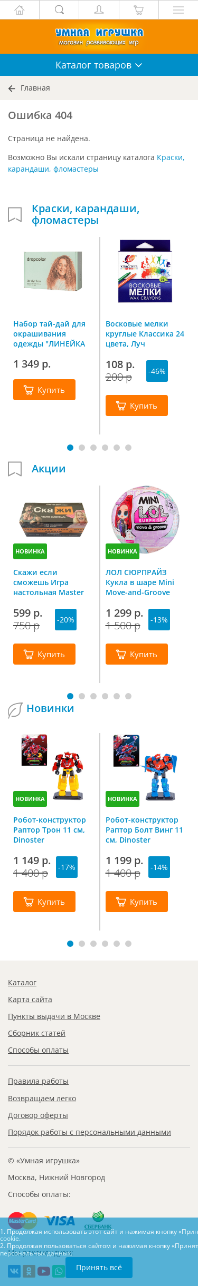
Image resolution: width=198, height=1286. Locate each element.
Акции (49, 468)
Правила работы (38, 1081)
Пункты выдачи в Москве (54, 1016)
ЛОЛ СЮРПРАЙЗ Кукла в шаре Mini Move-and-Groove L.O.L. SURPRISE (140, 582)
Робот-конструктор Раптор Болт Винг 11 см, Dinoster (144, 829)
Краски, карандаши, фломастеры (85, 214)
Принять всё (99, 1267)
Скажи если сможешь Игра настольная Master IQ (48, 582)
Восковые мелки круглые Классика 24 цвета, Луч (145, 333)
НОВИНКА (30, 551)
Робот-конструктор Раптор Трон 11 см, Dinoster (49, 829)
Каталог (22, 982)
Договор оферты (38, 1115)
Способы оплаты (38, 1050)
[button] (70, 447)
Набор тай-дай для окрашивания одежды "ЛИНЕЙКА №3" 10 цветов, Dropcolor (49, 333)
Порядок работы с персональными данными (89, 1132)
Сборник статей (36, 1033)
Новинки (50, 708)
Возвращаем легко (42, 1098)
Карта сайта (30, 999)
